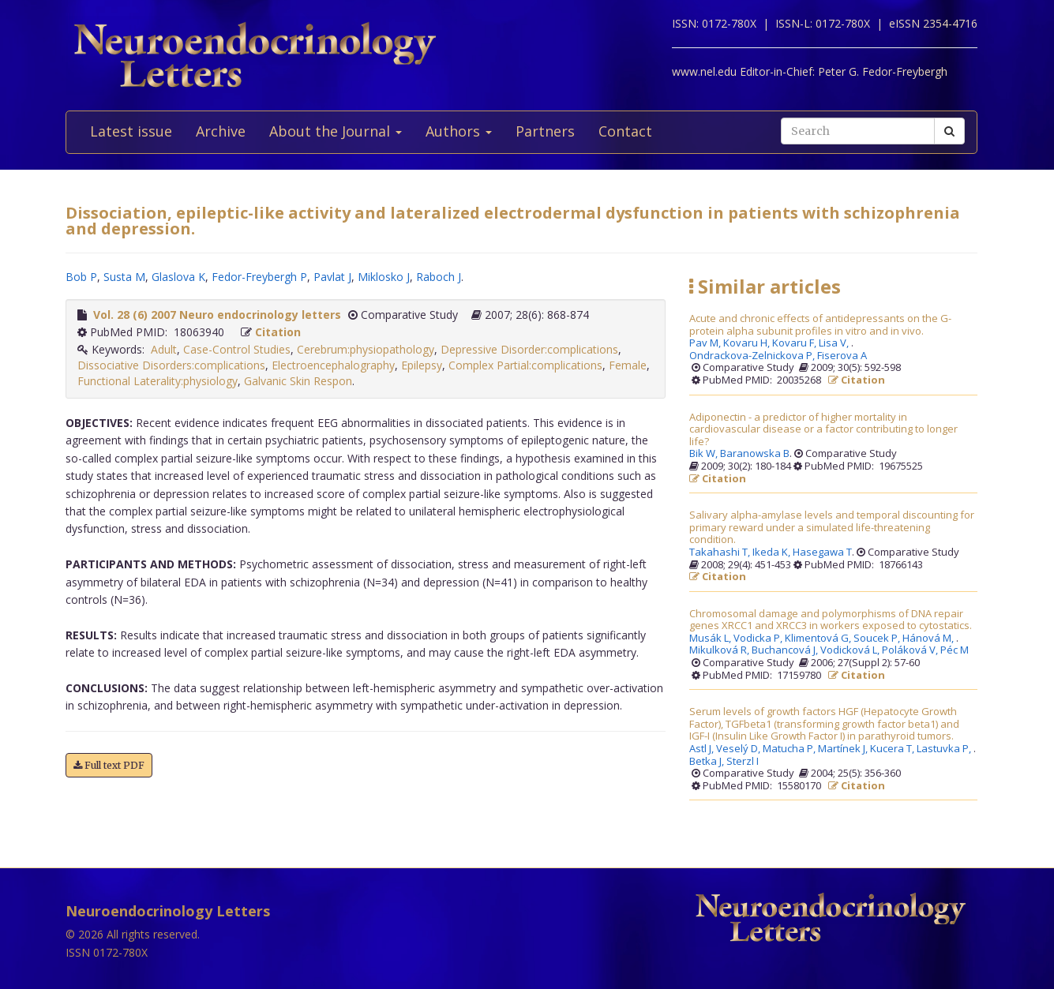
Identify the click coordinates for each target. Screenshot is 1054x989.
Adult (164, 349)
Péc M (954, 650)
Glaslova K (178, 276)
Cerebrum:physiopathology (365, 349)
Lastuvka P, (945, 749)
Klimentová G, (819, 638)
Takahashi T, (720, 552)
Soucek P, (877, 638)
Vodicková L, (851, 650)
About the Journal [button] (335, 131)
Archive (221, 131)
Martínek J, (844, 749)
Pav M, (706, 343)
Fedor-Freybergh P (259, 276)
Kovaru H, (747, 343)
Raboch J (438, 276)
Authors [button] (459, 131)
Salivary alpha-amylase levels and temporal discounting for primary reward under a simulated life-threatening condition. (831, 527)
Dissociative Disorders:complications (171, 365)
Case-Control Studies (237, 349)
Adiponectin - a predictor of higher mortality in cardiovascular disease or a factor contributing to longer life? (823, 429)
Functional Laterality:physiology (157, 380)
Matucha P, (790, 749)
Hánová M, (929, 638)
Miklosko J (384, 276)
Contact (625, 131)
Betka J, (707, 761)
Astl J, (702, 749)
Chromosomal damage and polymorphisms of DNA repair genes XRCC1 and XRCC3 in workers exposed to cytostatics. (830, 620)
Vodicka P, (759, 638)
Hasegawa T (822, 552)
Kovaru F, (795, 343)
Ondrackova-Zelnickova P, (753, 356)
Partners (545, 131)
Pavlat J (332, 276)
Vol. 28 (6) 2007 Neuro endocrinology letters (217, 314)
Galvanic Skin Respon (298, 380)
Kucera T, (893, 749)
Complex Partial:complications (525, 365)
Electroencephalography (333, 365)
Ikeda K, (772, 552)
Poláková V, (911, 650)
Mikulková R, (720, 650)
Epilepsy (421, 365)
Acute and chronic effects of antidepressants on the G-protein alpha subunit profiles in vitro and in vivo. (820, 325)
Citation (278, 331)
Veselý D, (739, 749)
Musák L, (711, 638)
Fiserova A (842, 356)
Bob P (81, 276)
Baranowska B (755, 454)
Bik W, (704, 454)
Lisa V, (835, 343)
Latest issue (131, 131)
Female (628, 365)
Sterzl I (742, 761)
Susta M (124, 276)
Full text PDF (108, 765)
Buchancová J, (786, 650)
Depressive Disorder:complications (529, 349)
